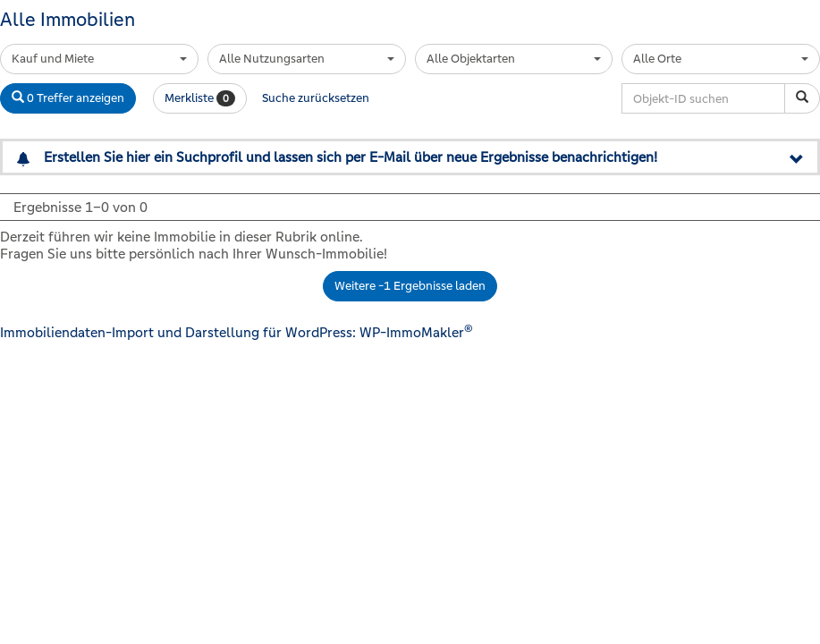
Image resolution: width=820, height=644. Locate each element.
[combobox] (99, 59)
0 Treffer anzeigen (68, 98)
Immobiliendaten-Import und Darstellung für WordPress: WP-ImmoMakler (236, 332)
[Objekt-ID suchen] (802, 98)
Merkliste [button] (200, 98)
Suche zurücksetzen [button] (315, 98)
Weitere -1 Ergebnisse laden (410, 285)
